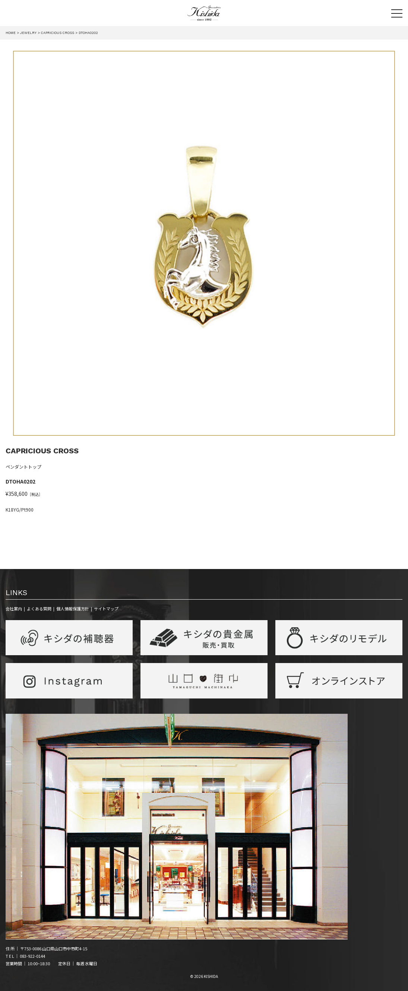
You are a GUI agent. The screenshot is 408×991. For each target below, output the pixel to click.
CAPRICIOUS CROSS (42, 450)
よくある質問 (39, 609)
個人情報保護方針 (72, 609)
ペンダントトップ (23, 467)
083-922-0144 (32, 956)
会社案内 (14, 609)
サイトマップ (106, 609)
